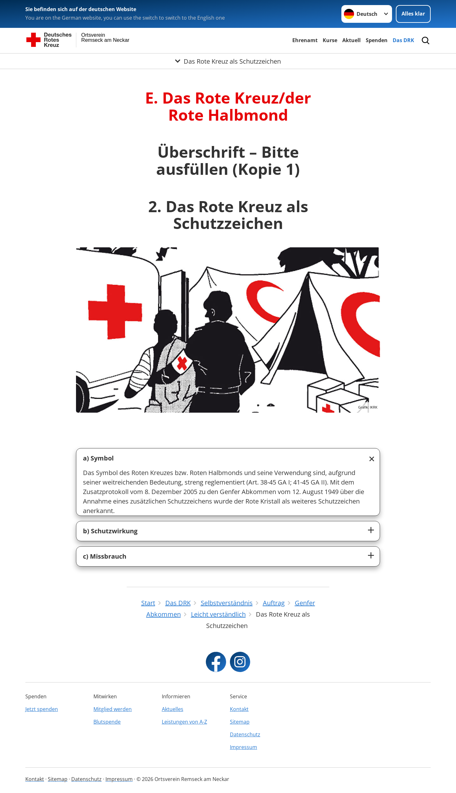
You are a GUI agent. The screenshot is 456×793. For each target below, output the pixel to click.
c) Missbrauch (104, 556)
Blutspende (107, 721)
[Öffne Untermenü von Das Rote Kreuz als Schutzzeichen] (228, 61)
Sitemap (240, 721)
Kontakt (239, 709)
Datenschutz (245, 734)
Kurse (330, 40)
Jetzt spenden (41, 709)
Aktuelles (172, 709)
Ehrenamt (305, 40)
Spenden (377, 40)
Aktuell (351, 40)
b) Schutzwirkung (110, 531)
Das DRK (403, 40)
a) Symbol (98, 458)
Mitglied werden (112, 709)
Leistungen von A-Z (184, 721)
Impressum (243, 747)
